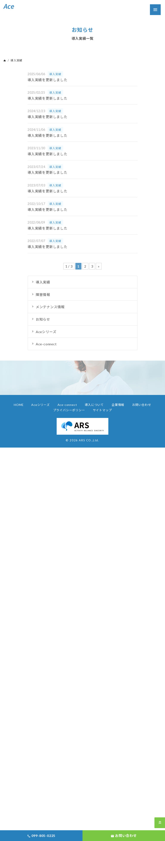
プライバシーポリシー (69, 410)
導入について (94, 405)
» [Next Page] (99, 266)
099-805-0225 (41, 835)
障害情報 (43, 295)
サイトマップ (102, 410)
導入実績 (43, 282)
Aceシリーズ (46, 332)
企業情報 (118, 405)
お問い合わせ (141, 405)
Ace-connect (46, 344)
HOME (18, 405)
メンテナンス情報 (50, 307)
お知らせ (43, 319)
